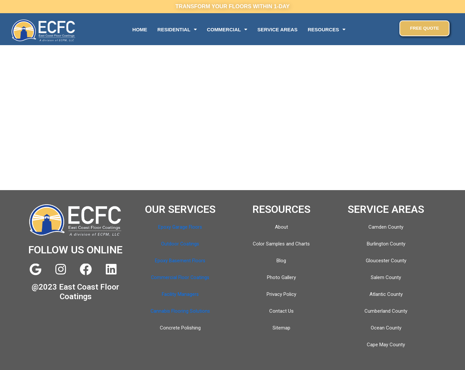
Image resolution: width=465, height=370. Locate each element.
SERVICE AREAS (277, 29)
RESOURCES (326, 29)
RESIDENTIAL (177, 29)
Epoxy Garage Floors (180, 227)
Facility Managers (180, 294)
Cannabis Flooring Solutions (180, 311)
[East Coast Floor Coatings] (232, 137)
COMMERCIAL (227, 29)
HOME (139, 29)
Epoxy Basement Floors (180, 261)
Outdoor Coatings (180, 244)
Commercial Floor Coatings (180, 277)
